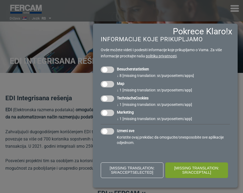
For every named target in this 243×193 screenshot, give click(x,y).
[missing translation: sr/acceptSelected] (132, 170)
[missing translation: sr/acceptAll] (196, 170)
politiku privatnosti (161, 56)
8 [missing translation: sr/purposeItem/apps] (155, 75)
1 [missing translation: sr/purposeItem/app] (154, 90)
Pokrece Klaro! (200, 31)
